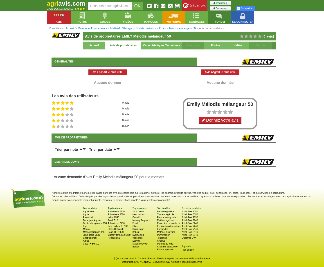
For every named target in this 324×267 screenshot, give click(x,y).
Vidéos (238, 45)
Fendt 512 (113, 220)
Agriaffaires (88, 211)
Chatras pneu (90, 238)
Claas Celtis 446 (116, 229)
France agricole (165, 249)
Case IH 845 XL (91, 244)
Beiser (136, 246)
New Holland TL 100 (118, 226)
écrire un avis (194, 5)
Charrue (161, 241)
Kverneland (138, 235)
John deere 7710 (116, 223)
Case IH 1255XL (116, 232)
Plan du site (188, 250)
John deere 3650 (116, 214)
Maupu (86, 229)
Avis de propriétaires (123, 45)
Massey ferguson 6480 (119, 235)
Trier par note (66, 149)
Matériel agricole (165, 220)
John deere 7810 (116, 211)
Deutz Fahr (138, 229)
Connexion (220, 8)
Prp (85, 226)
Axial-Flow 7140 (190, 229)
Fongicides (162, 229)
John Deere (138, 211)
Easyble (137, 241)
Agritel (86, 214)
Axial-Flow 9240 (190, 220)
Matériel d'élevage (166, 232)
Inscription (220, 3)
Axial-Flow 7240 (190, 226)
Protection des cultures (168, 223)
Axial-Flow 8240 (190, 223)
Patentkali (88, 217)
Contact (142, 258)
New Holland (139, 214)
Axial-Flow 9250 (190, 217)
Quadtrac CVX (189, 238)
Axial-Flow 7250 (190, 211)
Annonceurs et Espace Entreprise (193, 258)
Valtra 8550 (113, 217)
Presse (151, 258)
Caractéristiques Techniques (161, 45)
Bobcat (136, 232)
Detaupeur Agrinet (92, 220)
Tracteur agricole (165, 214)
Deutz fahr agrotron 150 (95, 223)
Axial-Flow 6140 (190, 232)
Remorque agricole (166, 217)
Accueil (94, 45)
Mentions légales (165, 258)
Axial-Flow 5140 (190, 235)
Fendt (135, 223)
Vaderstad (138, 238)
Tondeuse (162, 238)
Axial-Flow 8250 (190, 214)
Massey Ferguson (141, 220)
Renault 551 (114, 238)
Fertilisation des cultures (169, 226)
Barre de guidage (165, 211)
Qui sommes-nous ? (126, 258)
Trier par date (100, 149)
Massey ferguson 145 (94, 232)
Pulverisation (163, 235)
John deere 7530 (91, 235)
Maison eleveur (140, 244)
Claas (135, 226)
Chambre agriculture (167, 246)
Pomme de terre (165, 244)
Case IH (137, 217)
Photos (215, 45)
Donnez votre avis (220, 120)
